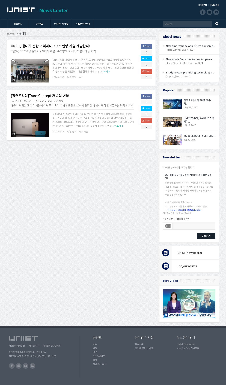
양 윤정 (73, 77)
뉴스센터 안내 (82, 24)
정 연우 (73, 131)
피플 (86, 131)
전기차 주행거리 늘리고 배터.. (199, 136)
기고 (81, 131)
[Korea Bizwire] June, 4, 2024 (180, 50)
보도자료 (139, 344)
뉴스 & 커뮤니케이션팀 (188, 348)
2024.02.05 (58, 77)
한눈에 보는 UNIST (144, 348)
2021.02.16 (58, 131)
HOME (18, 24)
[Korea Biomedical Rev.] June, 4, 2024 (184, 63)
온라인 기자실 (61, 24)
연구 (95, 352)
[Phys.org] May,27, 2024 (178, 76)
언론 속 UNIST (100, 364)
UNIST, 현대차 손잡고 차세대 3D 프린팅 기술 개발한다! (50, 46)
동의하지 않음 (183, 219)
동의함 (170, 219)
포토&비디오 (99, 356)
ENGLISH (214, 5)
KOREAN (202, 5)
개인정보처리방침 (17, 346)
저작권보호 (34, 346)
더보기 (104, 71)
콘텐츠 (39, 24)
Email (168, 226)
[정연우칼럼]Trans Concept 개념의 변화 (40, 95)
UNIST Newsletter (189, 253)
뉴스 (81, 77)
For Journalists (187, 266)
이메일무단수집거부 (53, 346)
